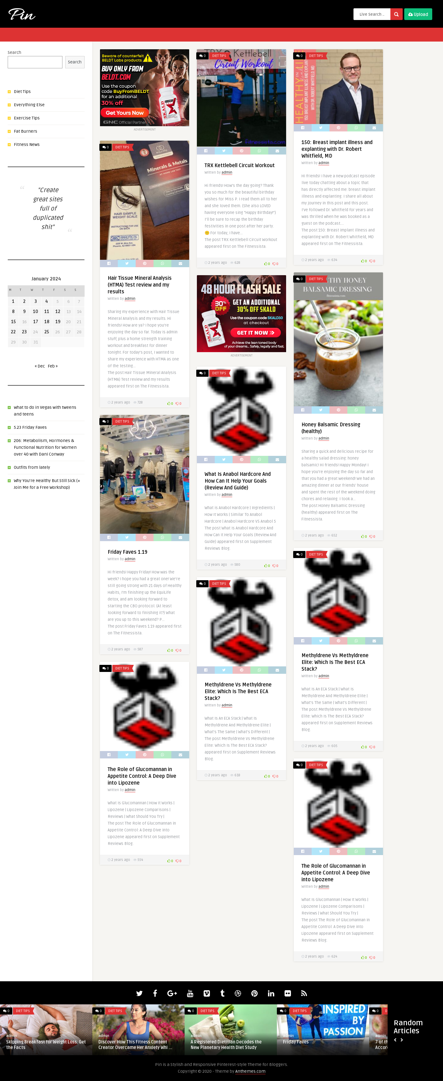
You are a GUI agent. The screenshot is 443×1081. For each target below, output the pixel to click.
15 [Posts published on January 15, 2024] (13, 321)
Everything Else (29, 104)
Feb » (53, 366)
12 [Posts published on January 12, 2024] (57, 311)
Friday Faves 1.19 (127, 552)
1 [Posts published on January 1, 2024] (13, 301)
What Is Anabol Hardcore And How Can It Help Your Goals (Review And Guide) (238, 481)
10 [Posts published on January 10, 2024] (35, 311)
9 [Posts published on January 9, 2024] (24, 311)
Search (14, 52)
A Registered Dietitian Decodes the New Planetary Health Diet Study (226, 1044)
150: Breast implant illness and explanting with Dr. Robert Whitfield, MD (337, 149)
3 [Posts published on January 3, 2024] (35, 301)
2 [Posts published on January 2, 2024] (24, 301)
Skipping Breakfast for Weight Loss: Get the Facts (46, 1044)
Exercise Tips (27, 118)
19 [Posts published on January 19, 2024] (57, 321)
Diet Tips (22, 91)
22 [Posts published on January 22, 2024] (13, 332)
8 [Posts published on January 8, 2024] (13, 311)
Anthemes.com (250, 1071)
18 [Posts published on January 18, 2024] (46, 321)
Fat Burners (25, 131)
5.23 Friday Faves (30, 427)
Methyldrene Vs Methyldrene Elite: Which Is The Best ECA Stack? (335, 662)
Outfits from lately (32, 467)
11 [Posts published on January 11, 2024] (46, 311)
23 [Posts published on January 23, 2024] (24, 332)
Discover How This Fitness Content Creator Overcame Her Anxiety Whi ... (135, 1044)
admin (227, 173)
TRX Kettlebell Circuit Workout (240, 166)
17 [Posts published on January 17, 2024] (35, 321)
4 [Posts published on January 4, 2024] (46, 301)
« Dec (40, 366)
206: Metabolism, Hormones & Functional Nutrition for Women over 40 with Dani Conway (45, 447)
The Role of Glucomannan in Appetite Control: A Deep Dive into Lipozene (142, 776)
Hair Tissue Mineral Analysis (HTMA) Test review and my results (140, 285)
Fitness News (27, 144)
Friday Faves (296, 1042)
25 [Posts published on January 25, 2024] (46, 332)
